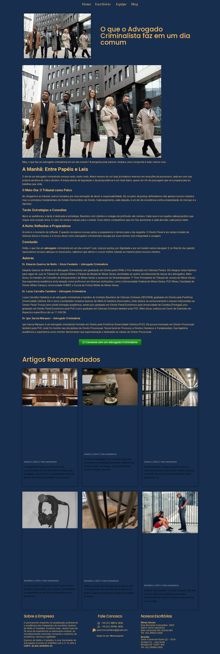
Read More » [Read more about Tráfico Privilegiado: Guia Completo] (89, 475)
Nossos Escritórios (156, 616)
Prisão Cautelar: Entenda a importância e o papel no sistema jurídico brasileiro (168, 452)
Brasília (145, 637)
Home (87, 4)
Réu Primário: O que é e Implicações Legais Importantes (169, 577)
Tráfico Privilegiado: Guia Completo (110, 448)
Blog (134, 4)
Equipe (121, 4)
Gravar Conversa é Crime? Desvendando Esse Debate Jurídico (49, 573)
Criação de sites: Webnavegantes (110, 636)
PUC (135, 308)
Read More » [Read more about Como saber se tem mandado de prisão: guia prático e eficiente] (89, 602)
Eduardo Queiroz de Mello (36, 270)
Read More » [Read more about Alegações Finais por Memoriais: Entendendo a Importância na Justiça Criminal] (29, 483)
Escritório (103, 4)
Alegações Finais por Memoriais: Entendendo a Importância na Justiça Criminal (47, 452)
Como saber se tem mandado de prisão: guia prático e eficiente (108, 573)
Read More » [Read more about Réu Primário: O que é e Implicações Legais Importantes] (149, 606)
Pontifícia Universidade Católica (120, 324)
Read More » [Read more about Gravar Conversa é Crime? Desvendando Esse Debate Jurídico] (29, 601)
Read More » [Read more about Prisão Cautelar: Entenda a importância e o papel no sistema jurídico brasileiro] (149, 483)
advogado (50, 248)
